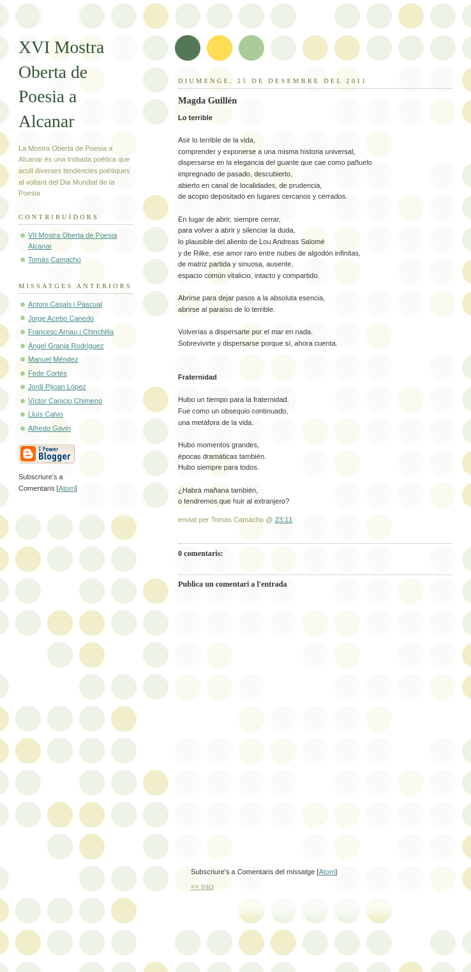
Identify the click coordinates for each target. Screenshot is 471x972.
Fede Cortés (47, 373)
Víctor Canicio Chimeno (65, 401)
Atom (326, 872)
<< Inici (202, 886)
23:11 (284, 519)
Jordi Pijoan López (57, 386)
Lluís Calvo (45, 414)
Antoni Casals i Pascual (65, 304)
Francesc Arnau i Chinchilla (71, 332)
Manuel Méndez (53, 359)
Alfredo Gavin (49, 428)
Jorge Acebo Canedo (61, 318)
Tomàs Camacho (54, 259)
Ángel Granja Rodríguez (66, 346)
